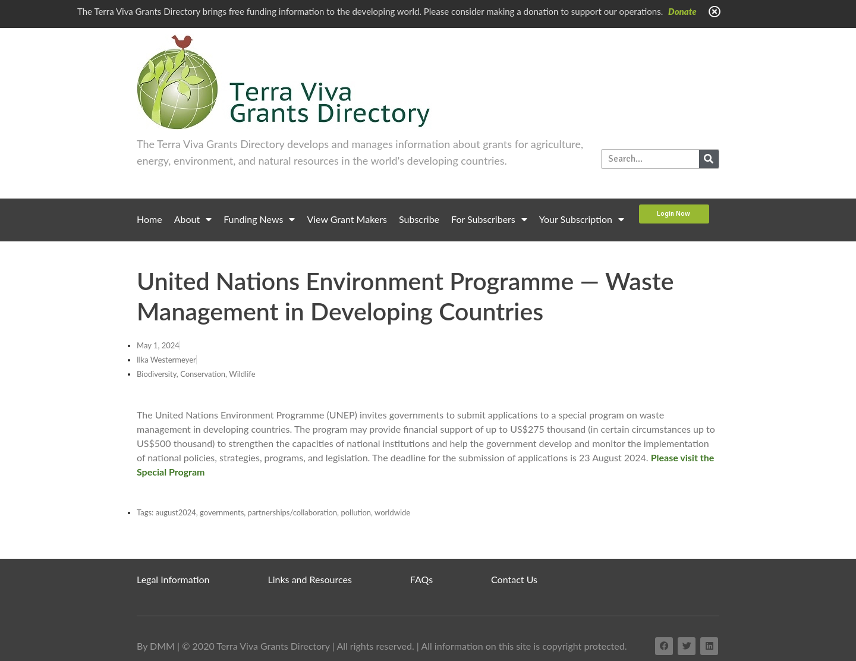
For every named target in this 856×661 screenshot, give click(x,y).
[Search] (709, 159)
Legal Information (173, 579)
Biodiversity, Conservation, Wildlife (196, 374)
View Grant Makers (347, 219)
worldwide (392, 512)
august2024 (176, 512)
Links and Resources (310, 579)
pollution (356, 512)
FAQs (421, 579)
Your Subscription (581, 219)
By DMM (156, 645)
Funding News (259, 219)
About (193, 219)
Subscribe (419, 219)
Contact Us (514, 579)
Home (149, 219)
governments (222, 512)
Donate (682, 11)
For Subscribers (489, 219)
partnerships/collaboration (293, 512)
